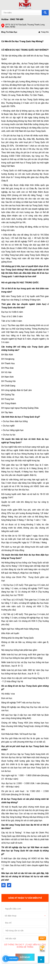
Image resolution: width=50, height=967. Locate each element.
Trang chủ (45, 32)
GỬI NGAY (25, 957)
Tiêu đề (42, 951)
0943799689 (13, 958)
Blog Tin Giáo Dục (9, 32)
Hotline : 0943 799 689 (12, 19)
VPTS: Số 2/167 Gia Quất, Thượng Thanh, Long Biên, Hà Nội (25, 26)
